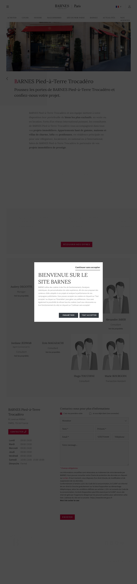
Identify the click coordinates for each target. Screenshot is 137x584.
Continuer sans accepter (87, 267)
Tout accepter (89, 315)
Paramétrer (68, 315)
